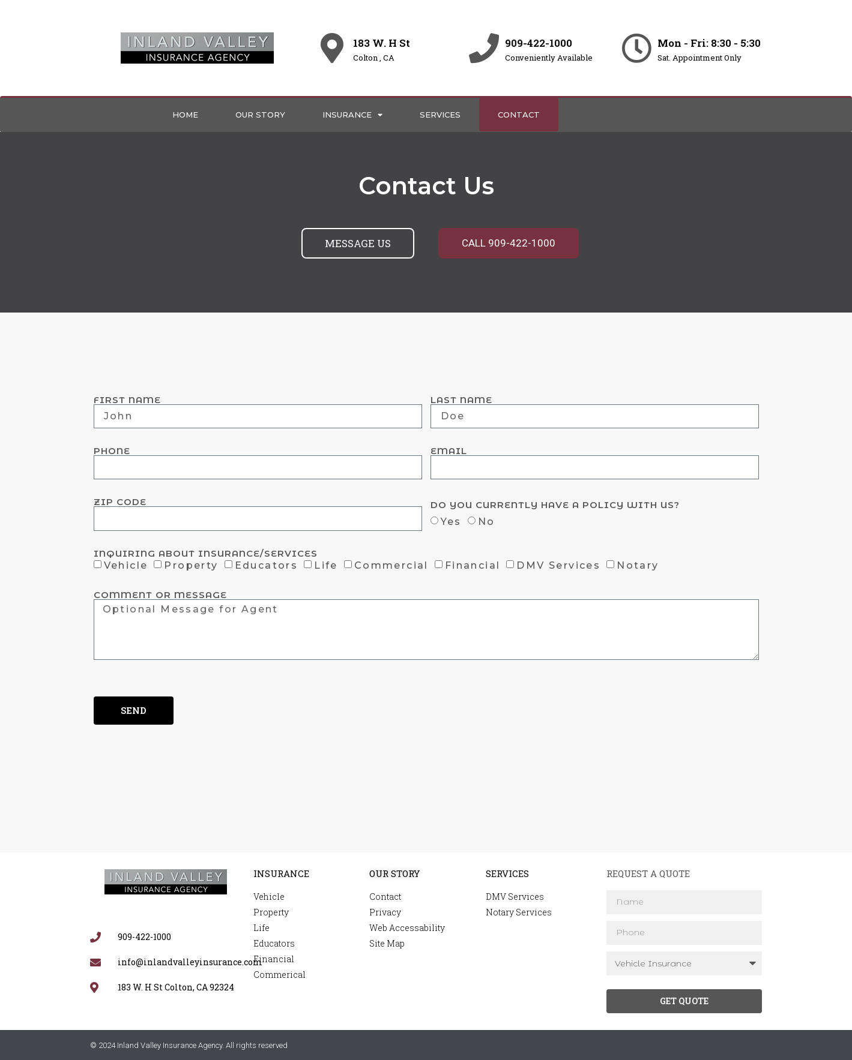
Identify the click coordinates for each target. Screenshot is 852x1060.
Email (449, 450)
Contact (519, 114)
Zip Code (120, 501)
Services (440, 114)
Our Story (260, 114)
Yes (451, 521)
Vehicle (126, 565)
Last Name (461, 399)
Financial (473, 565)
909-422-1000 (538, 43)
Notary (638, 565)
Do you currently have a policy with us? (555, 504)
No (486, 521)
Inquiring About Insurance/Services (206, 553)
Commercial (391, 565)
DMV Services (558, 565)
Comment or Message (160, 594)
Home (185, 114)
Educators (266, 565)
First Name (127, 399)
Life (326, 565)
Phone (112, 450)
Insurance (352, 115)
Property (191, 565)
